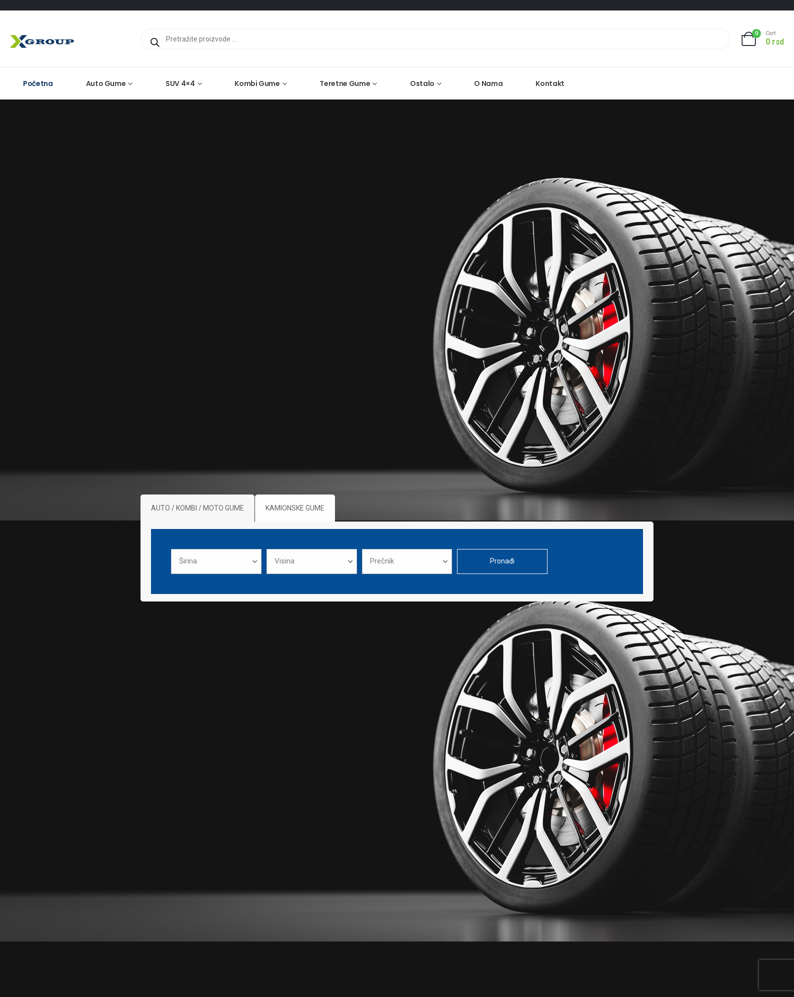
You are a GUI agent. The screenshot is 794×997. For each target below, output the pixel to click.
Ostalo (422, 83)
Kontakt (550, 83)
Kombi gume (257, 83)
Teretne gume (345, 83)
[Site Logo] (42, 41)
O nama (488, 83)
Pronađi (502, 561)
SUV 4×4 (180, 83)
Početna (38, 83)
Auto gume (106, 83)
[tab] (197, 508)
